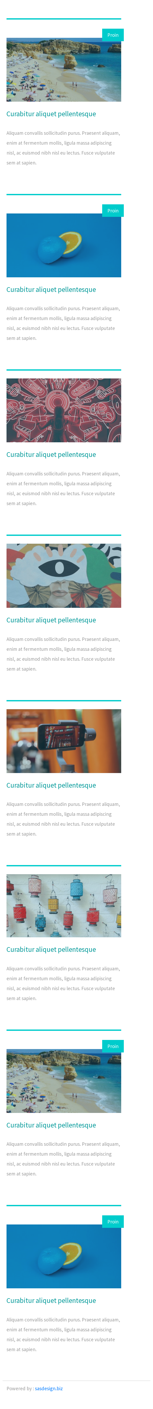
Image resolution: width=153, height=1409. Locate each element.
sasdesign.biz (49, 1388)
